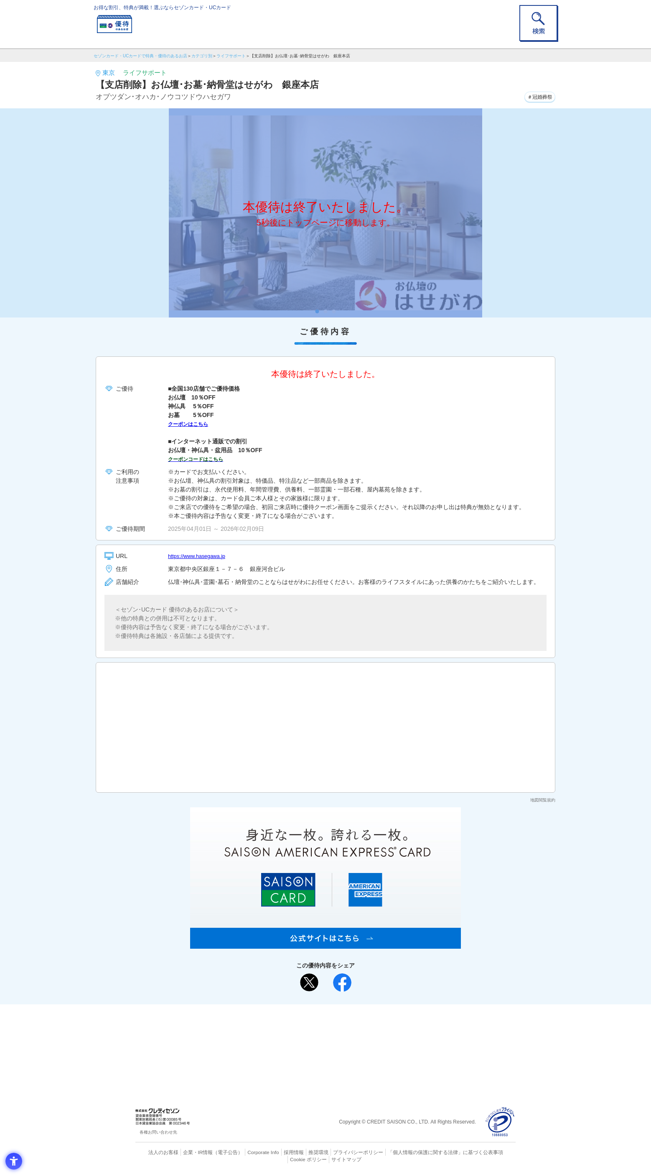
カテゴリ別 (201, 56)
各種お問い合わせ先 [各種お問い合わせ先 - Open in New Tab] (158, 1132)
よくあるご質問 (358, 1024)
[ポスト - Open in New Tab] (309, 982)
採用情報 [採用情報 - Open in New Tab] (277, 1152)
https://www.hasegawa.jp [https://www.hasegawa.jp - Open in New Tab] (200, 556)
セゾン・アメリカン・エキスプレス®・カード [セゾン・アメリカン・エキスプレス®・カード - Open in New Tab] (321, 1051)
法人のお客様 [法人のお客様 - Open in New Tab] (156, 1152)
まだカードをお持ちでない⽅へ (322, 1012)
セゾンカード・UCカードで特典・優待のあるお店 (140, 56)
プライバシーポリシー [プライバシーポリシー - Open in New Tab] (337, 1152)
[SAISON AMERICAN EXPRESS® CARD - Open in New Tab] (325, 944)
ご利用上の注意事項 (291, 1024)
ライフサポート (231, 56)
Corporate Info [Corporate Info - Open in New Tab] (248, 1152)
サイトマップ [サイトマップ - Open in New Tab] (326, 1158)
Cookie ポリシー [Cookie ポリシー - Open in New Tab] (492, 1152)
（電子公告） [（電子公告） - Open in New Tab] (215, 1152)
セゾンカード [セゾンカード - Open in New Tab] (292, 1037)
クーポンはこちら (191, 423)
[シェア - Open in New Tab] (342, 982)
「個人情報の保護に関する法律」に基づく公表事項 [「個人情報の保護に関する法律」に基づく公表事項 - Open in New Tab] (417, 1152)
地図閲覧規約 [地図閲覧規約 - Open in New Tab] (542, 800)
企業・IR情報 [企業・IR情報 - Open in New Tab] (188, 1152)
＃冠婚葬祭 (537, 95)
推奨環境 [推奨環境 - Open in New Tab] (300, 1152)
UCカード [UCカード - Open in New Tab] (355, 1037)
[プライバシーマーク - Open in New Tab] (500, 1122)
